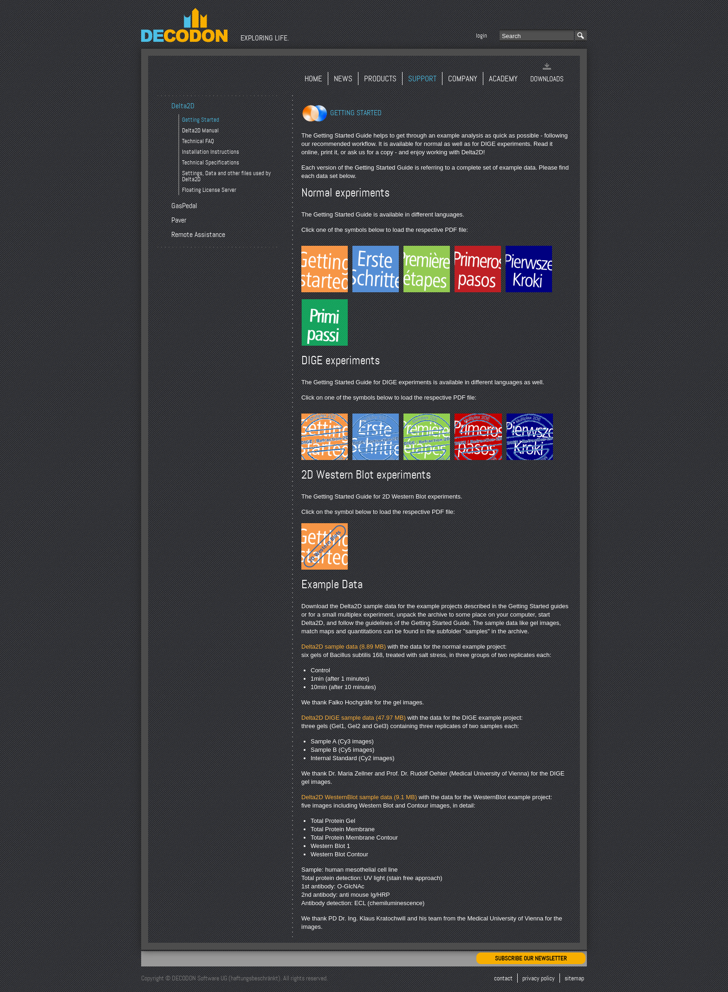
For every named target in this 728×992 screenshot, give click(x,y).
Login (481, 35)
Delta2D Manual (200, 130)
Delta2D (183, 106)
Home (313, 78)
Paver (179, 220)
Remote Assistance (198, 234)
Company (462, 78)
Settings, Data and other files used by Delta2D (226, 176)
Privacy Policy (538, 978)
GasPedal (184, 206)
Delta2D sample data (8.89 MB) (343, 646)
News (343, 78)
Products (380, 78)
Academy (503, 78)
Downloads (547, 79)
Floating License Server (209, 189)
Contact (503, 978)
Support (422, 78)
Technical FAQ (198, 141)
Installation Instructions (210, 151)
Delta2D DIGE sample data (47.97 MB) (353, 717)
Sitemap (574, 978)
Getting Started (200, 119)
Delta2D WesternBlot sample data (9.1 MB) (359, 797)
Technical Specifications (210, 162)
